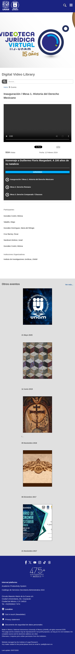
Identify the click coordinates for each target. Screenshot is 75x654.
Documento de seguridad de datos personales (22, 625)
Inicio (6, 87)
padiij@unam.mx (46, 644)
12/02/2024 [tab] (37, 172)
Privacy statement (11, 619)
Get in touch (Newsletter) (13, 614)
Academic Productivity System (14, 586)
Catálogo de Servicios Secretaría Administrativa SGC (23, 590)
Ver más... (69, 285)
